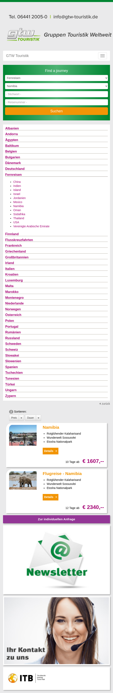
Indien (17, 185)
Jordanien (19, 198)
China (17, 181)
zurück (106, 403)
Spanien (11, 367)
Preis (14, 417)
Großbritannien (17, 257)
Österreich (13, 315)
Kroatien (11, 274)
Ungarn (11, 390)
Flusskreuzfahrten (19, 240)
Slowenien (13, 361)
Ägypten (11, 140)
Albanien (12, 128)
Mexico (17, 202)
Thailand (18, 218)
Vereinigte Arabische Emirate (31, 226)
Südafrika (19, 214)
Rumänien (13, 332)
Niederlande (14, 303)
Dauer (30, 417)
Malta (9, 286)
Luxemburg (14, 280)
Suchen (56, 111)
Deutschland (15, 169)
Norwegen (13, 309)
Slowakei (12, 355)
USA (16, 222)
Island (17, 190)
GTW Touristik (17, 56)
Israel (16, 194)
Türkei (10, 384)
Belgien (11, 151)
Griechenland (15, 251)
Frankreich (13, 245)
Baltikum (12, 145)
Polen (9, 320)
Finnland (12, 234)
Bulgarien (12, 157)
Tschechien (14, 372)
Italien (10, 269)
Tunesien (12, 378)
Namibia (18, 206)
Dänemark (13, 163)
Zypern (10, 396)
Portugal (11, 326)
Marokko (12, 292)
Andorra (11, 134)
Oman (17, 210)
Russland (12, 338)
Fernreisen (13, 174)
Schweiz (11, 349)
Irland (9, 263)
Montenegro (14, 297)
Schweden (13, 343)
